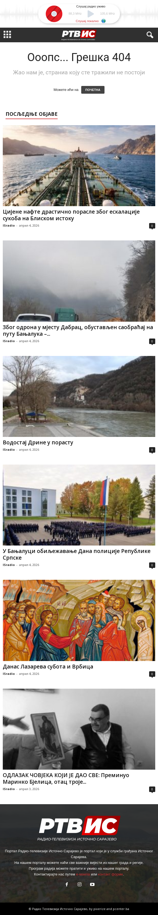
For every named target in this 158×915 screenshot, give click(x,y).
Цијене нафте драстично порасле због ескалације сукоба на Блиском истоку (71, 215)
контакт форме (110, 874)
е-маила (83, 874)
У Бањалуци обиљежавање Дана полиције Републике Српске (77, 554)
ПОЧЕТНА (92, 89)
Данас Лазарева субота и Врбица (48, 666)
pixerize (99, 909)
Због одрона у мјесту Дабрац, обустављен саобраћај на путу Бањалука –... (78, 330)
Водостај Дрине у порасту (38, 442)
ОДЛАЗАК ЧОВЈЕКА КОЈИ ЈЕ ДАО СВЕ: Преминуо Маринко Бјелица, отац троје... (66, 778)
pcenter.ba (121, 909)
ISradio (9, 225)
